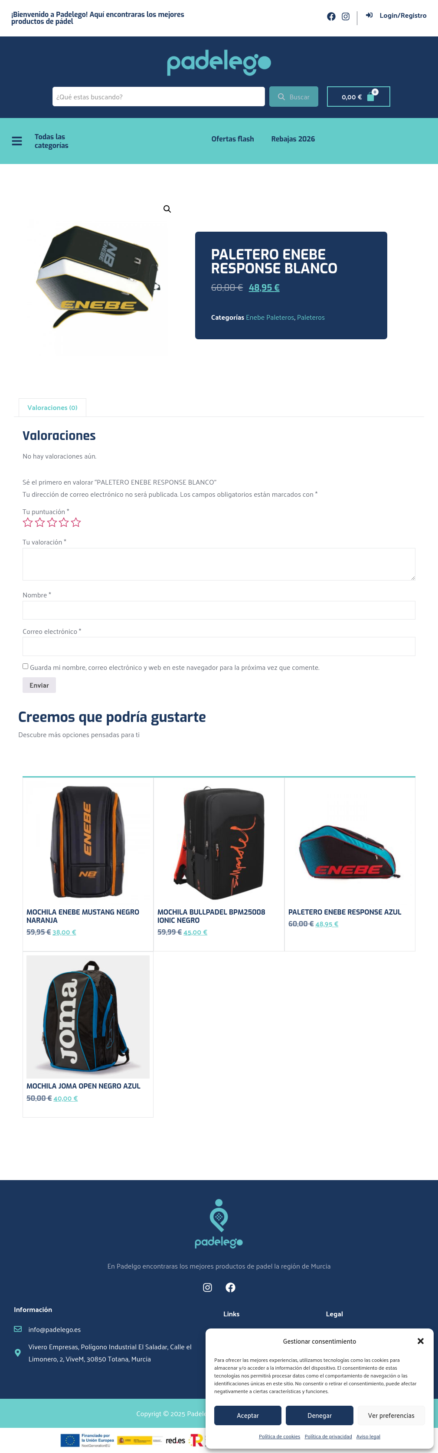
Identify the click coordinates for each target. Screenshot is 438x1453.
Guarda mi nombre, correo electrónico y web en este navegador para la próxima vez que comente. (175, 667)
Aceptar (248, 1415)
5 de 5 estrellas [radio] (76, 522)
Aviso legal (368, 1436)
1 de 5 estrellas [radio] (28, 522)
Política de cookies (279, 1436)
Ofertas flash (233, 139)
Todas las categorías (52, 141)
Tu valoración (44, 542)
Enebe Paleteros (270, 317)
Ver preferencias (391, 1415)
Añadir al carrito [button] (51, 945)
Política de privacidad (328, 1436)
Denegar (319, 1415)
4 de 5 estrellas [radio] (64, 522)
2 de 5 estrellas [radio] (40, 522)
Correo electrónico (52, 631)
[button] (420, 1341)
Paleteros (311, 317)
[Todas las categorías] (17, 141)
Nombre (37, 594)
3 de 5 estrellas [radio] (52, 522)
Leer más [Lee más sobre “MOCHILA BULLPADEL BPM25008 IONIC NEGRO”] (171, 945)
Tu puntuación (46, 511)
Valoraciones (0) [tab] (52, 407)
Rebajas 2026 (293, 139)
